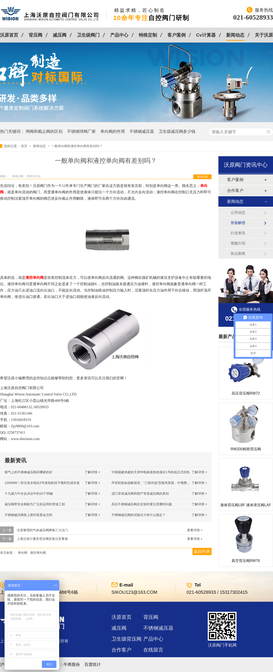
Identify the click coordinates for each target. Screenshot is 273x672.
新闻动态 (235, 35)
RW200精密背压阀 (245, 449)
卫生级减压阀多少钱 (177, 131)
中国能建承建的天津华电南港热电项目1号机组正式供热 (150, 472)
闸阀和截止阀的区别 (44, 131)
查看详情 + (194, 530)
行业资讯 (238, 233)
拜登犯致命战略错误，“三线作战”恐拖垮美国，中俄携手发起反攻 (157, 483)
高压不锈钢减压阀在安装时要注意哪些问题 (141, 504)
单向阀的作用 (112, 131)
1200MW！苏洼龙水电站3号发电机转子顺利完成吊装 (42, 483)
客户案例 (176, 35)
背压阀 (35, 35)
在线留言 (153, 650)
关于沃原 (264, 35)
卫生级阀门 (88, 35)
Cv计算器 (206, 35)
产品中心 (119, 35)
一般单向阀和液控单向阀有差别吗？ (76, 146)
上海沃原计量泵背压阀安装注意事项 (42, 539)
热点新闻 (238, 253)
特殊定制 (148, 35)
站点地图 (121, 661)
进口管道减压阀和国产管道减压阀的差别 (140, 493)
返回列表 (202, 176)
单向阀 (22, 552)
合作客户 (235, 190)
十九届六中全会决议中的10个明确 (29, 493)
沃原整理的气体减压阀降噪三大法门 (42, 530)
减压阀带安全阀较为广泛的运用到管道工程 (35, 504)
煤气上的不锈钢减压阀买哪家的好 (28, 472)
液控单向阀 (38, 552)
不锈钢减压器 (141, 131)
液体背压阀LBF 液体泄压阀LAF (245, 505)
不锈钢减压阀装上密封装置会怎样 (28, 515)
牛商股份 (71, 664)
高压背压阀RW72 (246, 393)
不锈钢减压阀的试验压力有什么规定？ (138, 515)
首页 (24, 146)
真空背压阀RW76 (246, 561)
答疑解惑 (238, 223)
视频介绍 (238, 243)
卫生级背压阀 (126, 639)
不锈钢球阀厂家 (81, 131)
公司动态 (238, 212)
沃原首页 (9, 35)
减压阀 (59, 35)
